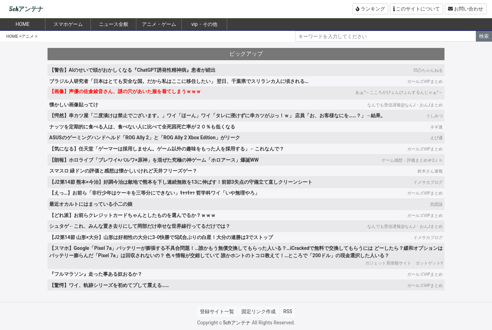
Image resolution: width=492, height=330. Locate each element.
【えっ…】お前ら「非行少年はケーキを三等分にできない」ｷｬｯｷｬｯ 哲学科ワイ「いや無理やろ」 (154, 193)
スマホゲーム (68, 24)
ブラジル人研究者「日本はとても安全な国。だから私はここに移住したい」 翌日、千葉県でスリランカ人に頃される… (179, 81)
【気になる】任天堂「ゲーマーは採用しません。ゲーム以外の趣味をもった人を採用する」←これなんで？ (166, 149)
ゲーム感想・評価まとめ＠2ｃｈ (412, 160)
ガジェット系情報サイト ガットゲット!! (404, 263)
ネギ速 (436, 127)
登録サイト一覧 (217, 311)
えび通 (436, 137)
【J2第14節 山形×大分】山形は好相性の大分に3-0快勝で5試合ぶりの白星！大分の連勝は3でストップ (161, 237)
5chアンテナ (26, 9)
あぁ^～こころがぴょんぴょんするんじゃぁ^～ (399, 92)
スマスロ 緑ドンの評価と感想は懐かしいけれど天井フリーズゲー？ (123, 171)
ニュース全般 (113, 24)
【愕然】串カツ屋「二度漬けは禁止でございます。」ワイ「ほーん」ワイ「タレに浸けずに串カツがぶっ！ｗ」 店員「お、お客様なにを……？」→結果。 (217, 115)
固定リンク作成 (258, 311)
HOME (12, 36)
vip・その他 (204, 24)
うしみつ (434, 115)
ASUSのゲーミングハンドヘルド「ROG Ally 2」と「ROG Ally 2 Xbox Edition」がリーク (144, 137)
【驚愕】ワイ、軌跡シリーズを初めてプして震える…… (109, 285)
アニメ (27, 36)
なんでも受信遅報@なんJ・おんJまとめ (405, 105)
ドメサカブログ (428, 182)
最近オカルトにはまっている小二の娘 (90, 204)
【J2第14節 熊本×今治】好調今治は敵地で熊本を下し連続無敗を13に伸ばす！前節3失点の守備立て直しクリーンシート (180, 182)
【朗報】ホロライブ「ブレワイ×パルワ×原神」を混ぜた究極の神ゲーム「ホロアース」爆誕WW (154, 160)
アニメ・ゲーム (159, 24)
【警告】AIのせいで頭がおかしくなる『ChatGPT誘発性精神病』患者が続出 (132, 70)
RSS (287, 311)
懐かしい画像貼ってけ (73, 104)
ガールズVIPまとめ (425, 81)
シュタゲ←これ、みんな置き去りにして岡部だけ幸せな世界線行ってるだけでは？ (139, 226)
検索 (484, 36)
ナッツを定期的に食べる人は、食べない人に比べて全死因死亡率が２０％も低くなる (142, 126)
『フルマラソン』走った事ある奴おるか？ (95, 274)
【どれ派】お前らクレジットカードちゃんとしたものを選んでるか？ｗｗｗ (132, 215)
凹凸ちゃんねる (428, 70)
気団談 (436, 204)
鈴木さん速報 (430, 171)
